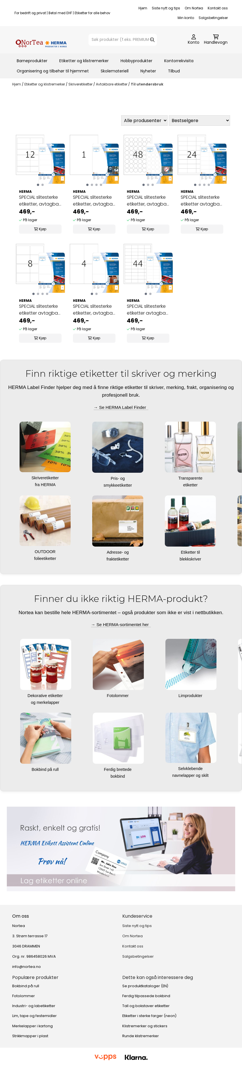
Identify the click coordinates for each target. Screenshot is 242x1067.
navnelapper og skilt (191, 775)
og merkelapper (45, 702)
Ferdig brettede (118, 769)
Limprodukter (190, 695)
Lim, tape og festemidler (34, 1015)
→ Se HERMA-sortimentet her (121, 624)
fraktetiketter (118, 559)
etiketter (191, 485)
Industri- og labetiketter (33, 1005)
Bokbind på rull (45, 769)
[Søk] (123, 40)
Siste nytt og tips (166, 8)
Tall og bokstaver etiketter (146, 1005)
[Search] (152, 39)
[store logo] (41, 39)
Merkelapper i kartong (32, 1026)
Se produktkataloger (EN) (145, 986)
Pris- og (118, 478)
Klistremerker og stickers (144, 1026)
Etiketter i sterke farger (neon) (149, 1015)
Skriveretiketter (80, 84)
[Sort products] (199, 120)
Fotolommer (118, 695)
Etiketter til (191, 552)
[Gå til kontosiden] (194, 39)
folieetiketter (45, 558)
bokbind (118, 776)
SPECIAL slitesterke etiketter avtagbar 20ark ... (201, 201)
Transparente (190, 478)
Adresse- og (118, 552)
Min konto (186, 17)
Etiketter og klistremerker (84, 61)
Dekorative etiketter (46, 695)
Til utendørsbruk (147, 84)
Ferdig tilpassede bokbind (146, 995)
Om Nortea (194, 8)
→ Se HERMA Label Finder (121, 407)
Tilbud (174, 71)
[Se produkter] (121, 849)
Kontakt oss (218, 8)
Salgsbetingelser (213, 17)
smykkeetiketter (118, 485)
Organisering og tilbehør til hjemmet (53, 71)
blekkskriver (191, 559)
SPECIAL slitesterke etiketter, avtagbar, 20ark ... (40, 201)
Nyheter (148, 71)
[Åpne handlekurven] (216, 39)
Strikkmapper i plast (30, 1035)
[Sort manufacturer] (144, 120)
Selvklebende (191, 768)
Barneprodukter (32, 61)
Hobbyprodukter (136, 61)
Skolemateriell (115, 71)
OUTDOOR (46, 551)
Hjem (142, 8)
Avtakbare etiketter (112, 84)
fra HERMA (45, 484)
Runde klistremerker (140, 1035)
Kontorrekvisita (178, 61)
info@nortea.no (26, 966)
